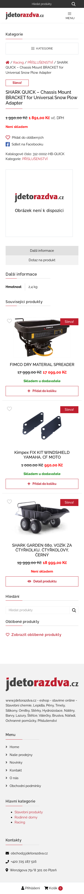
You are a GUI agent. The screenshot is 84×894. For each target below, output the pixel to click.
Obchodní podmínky (25, 786)
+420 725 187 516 (24, 862)
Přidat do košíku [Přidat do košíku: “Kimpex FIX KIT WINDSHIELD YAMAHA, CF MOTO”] (44, 484)
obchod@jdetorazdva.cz (29, 853)
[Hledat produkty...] (73, 4)
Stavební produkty (29, 812)
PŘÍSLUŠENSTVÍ (40, 62)
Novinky (16, 762)
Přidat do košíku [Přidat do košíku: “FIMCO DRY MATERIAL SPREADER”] (44, 391)
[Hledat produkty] (49, 4)
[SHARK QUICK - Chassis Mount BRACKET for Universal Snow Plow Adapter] (39, 204)
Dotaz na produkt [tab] (42, 260)
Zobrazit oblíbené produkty (36, 635)
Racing (18, 62)
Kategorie (42, 48)
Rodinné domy (26, 817)
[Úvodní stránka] (7, 62)
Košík (53, 888)
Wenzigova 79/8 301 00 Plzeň (33, 870)
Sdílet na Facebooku (24, 144)
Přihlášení (30, 888)
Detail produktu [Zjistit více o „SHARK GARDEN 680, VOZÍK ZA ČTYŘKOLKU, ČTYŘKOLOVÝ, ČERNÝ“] (45, 581)
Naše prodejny (21, 755)
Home (14, 747)
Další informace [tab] (42, 251)
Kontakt (16, 770)
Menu (70, 16)
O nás (14, 778)
